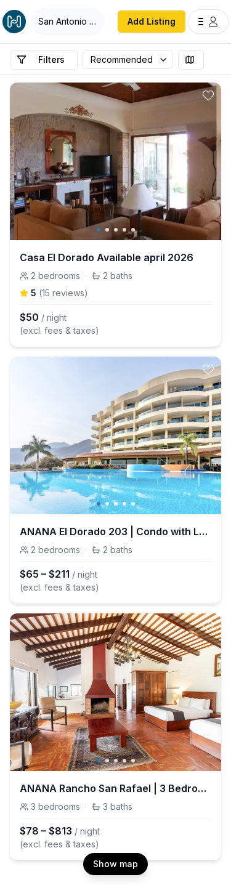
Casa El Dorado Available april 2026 (106, 257)
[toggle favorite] (208, 95)
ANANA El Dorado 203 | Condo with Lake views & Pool (115, 531)
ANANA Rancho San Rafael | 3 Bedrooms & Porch (115, 788)
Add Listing (152, 21)
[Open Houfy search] (68, 21)
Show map (115, 864)
